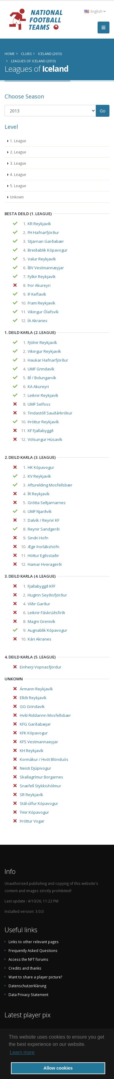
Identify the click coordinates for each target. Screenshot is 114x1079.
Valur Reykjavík (42, 259)
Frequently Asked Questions (33, 950)
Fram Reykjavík (41, 303)
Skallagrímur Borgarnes (41, 777)
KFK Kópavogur (34, 733)
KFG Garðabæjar (35, 724)
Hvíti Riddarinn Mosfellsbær (45, 715)
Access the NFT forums (28, 959)
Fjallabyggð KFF (41, 586)
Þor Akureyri (39, 285)
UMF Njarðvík (40, 511)
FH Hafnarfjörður (43, 232)
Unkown (17, 196)
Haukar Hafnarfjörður (48, 360)
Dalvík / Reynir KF (43, 520)
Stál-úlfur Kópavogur (39, 803)
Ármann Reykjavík (36, 689)
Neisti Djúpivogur (35, 768)
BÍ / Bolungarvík (42, 377)
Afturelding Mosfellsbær (50, 485)
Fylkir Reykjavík (42, 276)
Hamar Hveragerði (45, 564)
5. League (18, 185)
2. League (18, 151)
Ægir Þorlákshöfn (43, 546)
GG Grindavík (32, 706)
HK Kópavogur (41, 467)
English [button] (94, 11)
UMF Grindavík (41, 369)
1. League (18, 140)
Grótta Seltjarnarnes (47, 502)
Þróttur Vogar (32, 821)
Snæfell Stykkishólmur (40, 786)
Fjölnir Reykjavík (42, 342)
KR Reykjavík (39, 223)
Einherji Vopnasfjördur (40, 667)
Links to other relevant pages (34, 941)
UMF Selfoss (39, 404)
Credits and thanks (25, 968)
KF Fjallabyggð (41, 430)
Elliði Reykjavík (33, 697)
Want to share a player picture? (35, 976)
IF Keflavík (37, 294)
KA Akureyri (38, 386)
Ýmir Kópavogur (34, 812)
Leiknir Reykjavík (43, 395)
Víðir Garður (39, 604)
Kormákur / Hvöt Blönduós (44, 759)
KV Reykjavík (39, 476)
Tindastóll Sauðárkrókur (50, 413)
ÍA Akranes (37, 320)
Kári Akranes (39, 639)
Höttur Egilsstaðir (43, 555)
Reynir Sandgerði (44, 529)
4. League (18, 174)
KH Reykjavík (31, 750)
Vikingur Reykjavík (44, 351)
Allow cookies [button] (58, 1068)
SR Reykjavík (31, 794)
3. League (18, 163)
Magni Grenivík (41, 621)
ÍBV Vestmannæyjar (46, 267)
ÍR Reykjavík (39, 494)
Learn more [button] (22, 1052)
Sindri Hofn (38, 538)
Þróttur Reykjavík (43, 421)
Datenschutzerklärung (27, 985)
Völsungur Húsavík (45, 439)
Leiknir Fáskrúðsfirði (46, 612)
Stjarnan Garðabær (46, 241)
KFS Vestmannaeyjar (39, 741)
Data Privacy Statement (28, 994)
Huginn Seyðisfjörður (47, 595)
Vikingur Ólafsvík (43, 311)
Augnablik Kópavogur (47, 630)
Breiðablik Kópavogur (47, 250)
